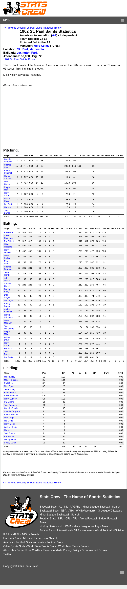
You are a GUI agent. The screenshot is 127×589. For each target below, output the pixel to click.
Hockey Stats (47, 526)
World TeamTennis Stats (41, 546)
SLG (92, 228)
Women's (87, 530)
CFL (67, 518)
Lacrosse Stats (12, 538)
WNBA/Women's (86, 510)
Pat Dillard (9, 241)
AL (60, 506)
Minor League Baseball (96, 506)
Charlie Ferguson (8, 160)
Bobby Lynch (7, 304)
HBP (107, 155)
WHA (68, 526)
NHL (60, 526)
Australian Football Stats (17, 542)
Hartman (8, 207)
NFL (60, 518)
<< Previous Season (14, 27)
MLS (76, 530)
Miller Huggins (8, 245)
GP (18, 228)
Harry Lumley (7, 251)
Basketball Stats (49, 510)
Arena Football (88, 518)
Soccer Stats (47, 530)
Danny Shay (7, 290)
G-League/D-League (110, 510)
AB (30, 228)
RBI (57, 228)
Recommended (52, 550)
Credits (36, 550)
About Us (8, 550)
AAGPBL (75, 506)
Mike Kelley (41, 45)
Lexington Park (27, 52)
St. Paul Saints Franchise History (44, 27)
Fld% (106, 373)
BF (121, 155)
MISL (25, 534)
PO (73, 373)
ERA (31, 155)
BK (112, 155)
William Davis (7, 199)
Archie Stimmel (8, 171)
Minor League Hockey (86, 526)
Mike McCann (8, 321)
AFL (75, 518)
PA (24, 228)
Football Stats (48, 518)
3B (48, 228)
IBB (98, 155)
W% (26, 155)
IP (69, 155)
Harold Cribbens (8, 177)
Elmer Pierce (7, 262)
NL (66, 506)
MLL (25, 538)
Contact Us (23, 550)
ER (84, 155)
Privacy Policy (71, 550)
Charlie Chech (7, 166)
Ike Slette (8, 204)
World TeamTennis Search (73, 546)
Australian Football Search (49, 542)
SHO (55, 155)
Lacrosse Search (48, 538)
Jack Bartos (7, 211)
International (64, 530)
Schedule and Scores (94, 550)
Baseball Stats (48, 506)
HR (88, 155)
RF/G (120, 373)
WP (117, 155)
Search (116, 506)
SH (118, 228)
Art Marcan (7, 279)
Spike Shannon (8, 236)
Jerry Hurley (7, 273)
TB (104, 228)
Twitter (7, 554)
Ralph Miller (7, 188)
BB (93, 155)
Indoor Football (108, 518)
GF (46, 155)
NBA (63, 510)
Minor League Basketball (54, 514)
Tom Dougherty (9, 327)
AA (54, 35)
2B (44, 228)
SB (62, 228)
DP (108, 228)
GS (41, 155)
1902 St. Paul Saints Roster (19, 59)
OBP (86, 228)
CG (50, 155)
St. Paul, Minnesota (30, 49)
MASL (16, 534)
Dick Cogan (7, 182)
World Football (103, 530)
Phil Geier (8, 232)
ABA (71, 510)
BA (80, 228)
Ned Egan (9, 300)
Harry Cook (6, 194)
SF (123, 228)
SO (102, 155)
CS (66, 228)
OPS (97, 228)
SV (60, 155)
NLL (33, 538)
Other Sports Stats (14, 546)
